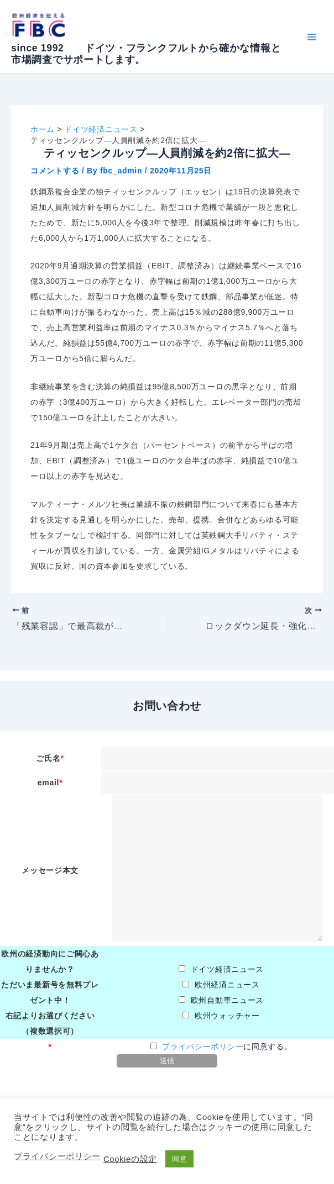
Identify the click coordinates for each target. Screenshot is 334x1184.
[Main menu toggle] (311, 36)
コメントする (54, 170)
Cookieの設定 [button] (130, 1159)
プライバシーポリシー (202, 1046)
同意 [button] (179, 1159)
